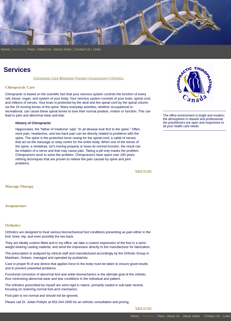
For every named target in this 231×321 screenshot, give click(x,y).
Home (5, 49)
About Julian (62, 49)
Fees (31, 49)
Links (97, 49)
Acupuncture (98, 78)
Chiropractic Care (46, 78)
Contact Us (82, 49)
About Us (44, 49)
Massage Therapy (74, 78)
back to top (143, 171)
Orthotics (116, 78)
